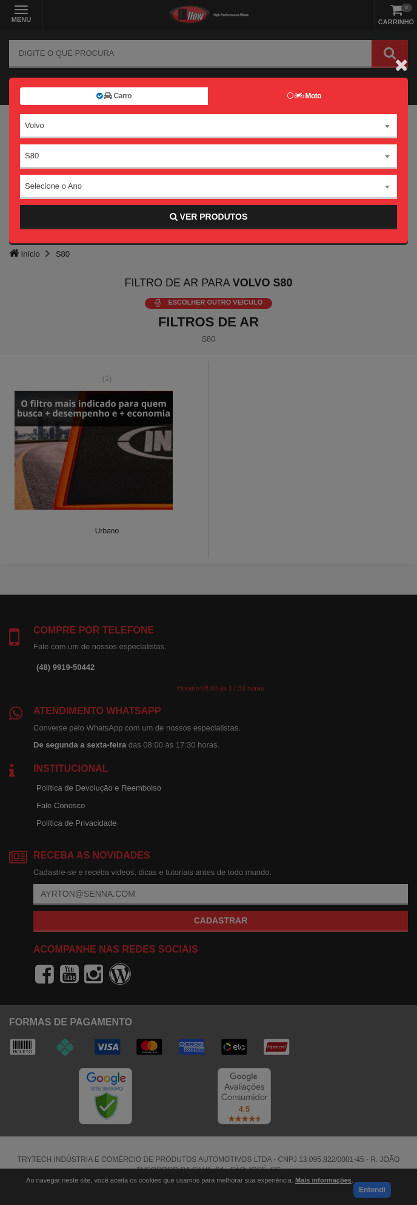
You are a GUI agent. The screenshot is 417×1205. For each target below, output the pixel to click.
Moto (304, 96)
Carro (114, 96)
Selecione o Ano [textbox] (53, 186)
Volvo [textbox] (34, 125)
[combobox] (208, 126)
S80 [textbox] (32, 155)
